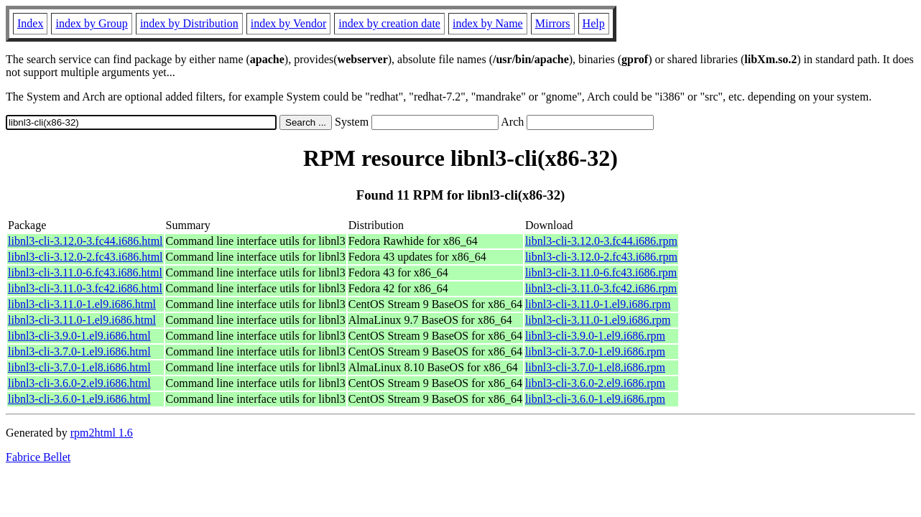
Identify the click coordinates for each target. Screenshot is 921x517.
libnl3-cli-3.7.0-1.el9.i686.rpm (595, 351)
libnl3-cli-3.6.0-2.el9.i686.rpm (595, 383)
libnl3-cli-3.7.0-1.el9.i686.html (79, 351)
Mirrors (552, 23)
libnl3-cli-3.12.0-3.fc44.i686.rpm (601, 241)
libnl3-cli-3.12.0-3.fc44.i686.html (85, 241)
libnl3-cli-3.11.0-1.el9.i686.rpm (597, 304)
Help (594, 23)
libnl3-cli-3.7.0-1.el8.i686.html (79, 367)
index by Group (91, 23)
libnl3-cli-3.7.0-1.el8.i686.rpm (595, 367)
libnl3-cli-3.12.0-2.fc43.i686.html (85, 257)
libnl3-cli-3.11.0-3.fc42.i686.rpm (601, 288)
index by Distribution (189, 23)
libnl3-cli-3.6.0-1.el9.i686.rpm (595, 399)
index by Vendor (288, 23)
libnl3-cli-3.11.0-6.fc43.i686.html (85, 272)
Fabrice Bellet (38, 457)
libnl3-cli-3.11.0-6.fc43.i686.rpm (601, 272)
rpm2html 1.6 (101, 433)
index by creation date (389, 23)
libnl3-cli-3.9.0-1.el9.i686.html (79, 336)
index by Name (488, 23)
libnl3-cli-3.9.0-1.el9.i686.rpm (595, 336)
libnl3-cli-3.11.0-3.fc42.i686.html (85, 288)
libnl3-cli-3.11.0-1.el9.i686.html (82, 304)
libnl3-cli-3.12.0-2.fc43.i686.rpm (601, 257)
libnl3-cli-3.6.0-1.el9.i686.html (79, 399)
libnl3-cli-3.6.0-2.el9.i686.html (79, 383)
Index (30, 23)
